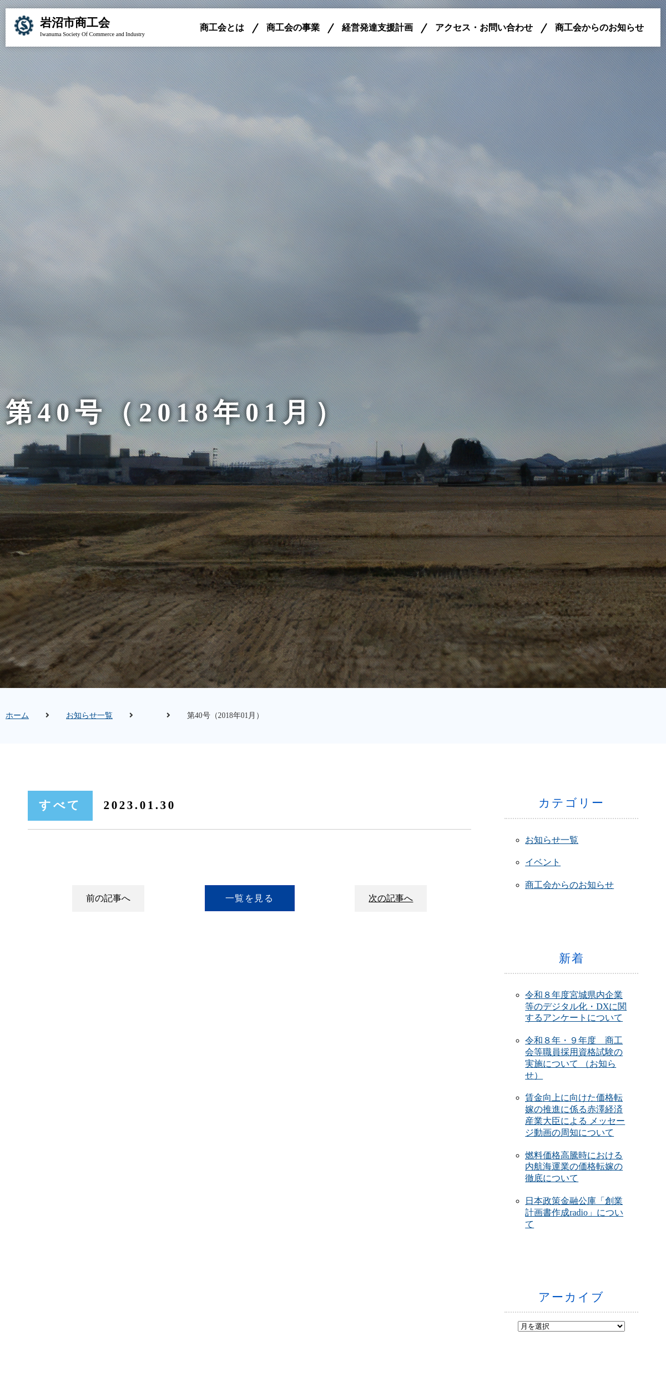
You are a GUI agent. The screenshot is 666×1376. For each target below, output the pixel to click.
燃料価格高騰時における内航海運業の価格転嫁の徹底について (574, 1167)
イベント (543, 862)
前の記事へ (108, 898)
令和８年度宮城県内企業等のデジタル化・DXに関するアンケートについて (576, 1006)
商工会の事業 (293, 27)
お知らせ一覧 (89, 715)
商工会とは (222, 27)
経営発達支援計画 (377, 27)
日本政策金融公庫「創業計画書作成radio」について (574, 1212)
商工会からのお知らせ (599, 27)
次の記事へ (391, 898)
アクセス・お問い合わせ (484, 27)
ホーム (17, 715)
